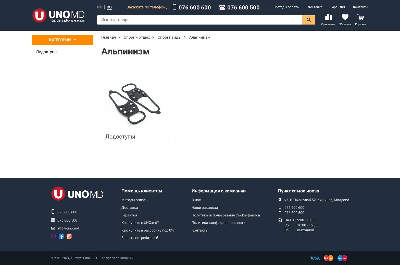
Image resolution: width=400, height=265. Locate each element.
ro (99, 7)
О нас (196, 200)
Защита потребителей (139, 238)
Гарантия (338, 7)
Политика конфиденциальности (218, 223)
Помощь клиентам (141, 190)
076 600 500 (243, 7)
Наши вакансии (205, 207)
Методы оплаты (286, 7)
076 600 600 (195, 7)
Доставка (315, 7)
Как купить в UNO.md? (140, 223)
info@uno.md (68, 228)
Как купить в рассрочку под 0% (147, 230)
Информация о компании (219, 190)
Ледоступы (120, 136)
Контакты (360, 7)
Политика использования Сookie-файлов (226, 215)
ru (109, 7)
